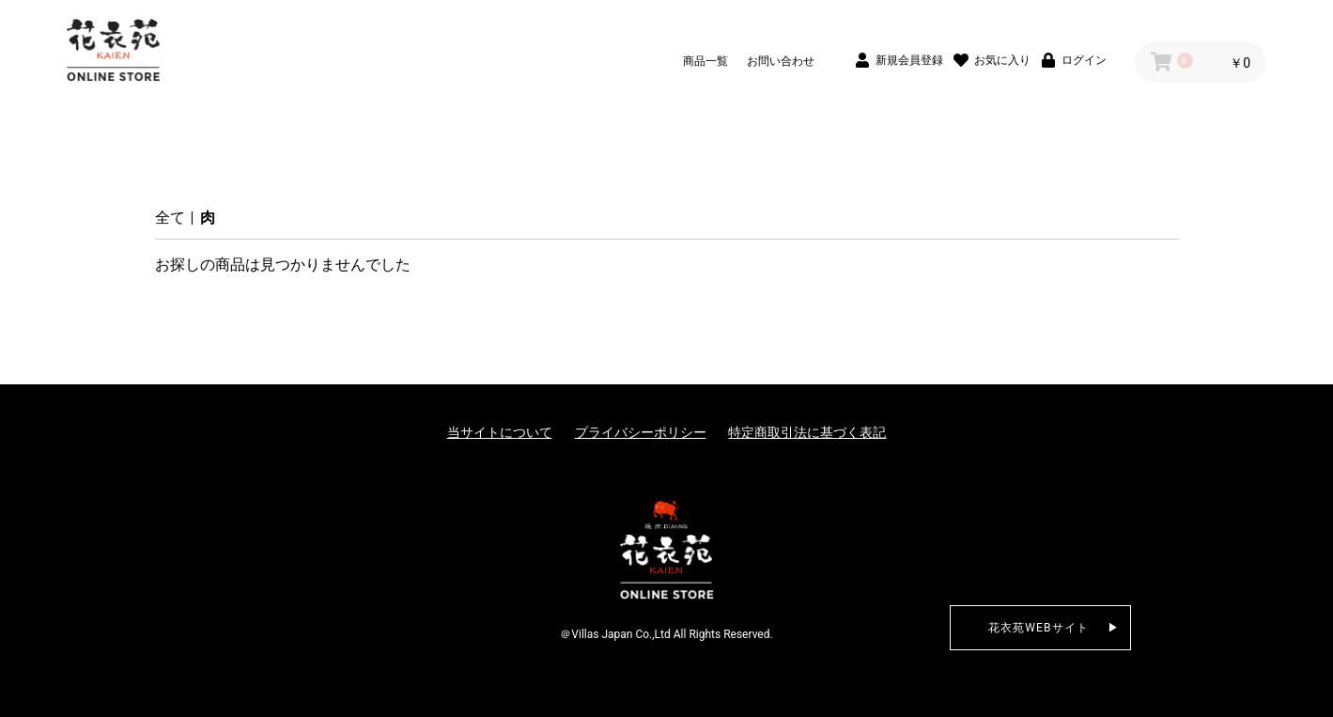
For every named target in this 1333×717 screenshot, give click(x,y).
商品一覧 (705, 61)
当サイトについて (499, 432)
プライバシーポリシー (640, 432)
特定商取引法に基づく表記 (807, 432)
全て (170, 217)
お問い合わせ (780, 61)
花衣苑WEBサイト (1039, 627)
